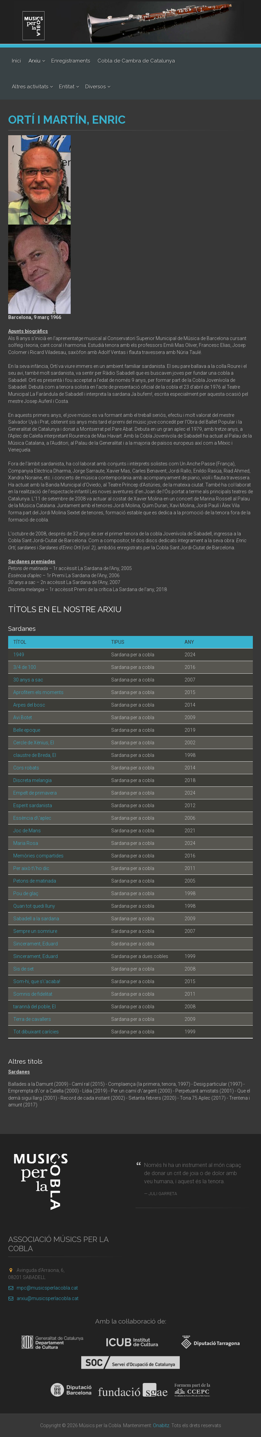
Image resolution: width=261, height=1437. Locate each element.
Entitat (66, 87)
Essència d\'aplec (32, 818)
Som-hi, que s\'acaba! (36, 981)
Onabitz (161, 1425)
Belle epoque (26, 730)
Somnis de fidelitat (32, 994)
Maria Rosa (25, 843)
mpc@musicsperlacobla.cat (43, 1288)
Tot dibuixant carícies (36, 1031)
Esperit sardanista (32, 805)
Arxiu (34, 61)
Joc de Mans (27, 830)
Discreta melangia (32, 780)
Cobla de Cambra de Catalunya (136, 61)
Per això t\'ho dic (31, 868)
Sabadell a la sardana (36, 918)
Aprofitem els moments (38, 692)
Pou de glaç (25, 893)
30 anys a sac (28, 679)
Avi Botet (22, 717)
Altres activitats (30, 87)
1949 (18, 654)
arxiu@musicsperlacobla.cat (43, 1298)
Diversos (95, 87)
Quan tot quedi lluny (34, 906)
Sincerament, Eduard (35, 943)
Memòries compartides (38, 855)
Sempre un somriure (35, 931)
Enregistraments (70, 61)
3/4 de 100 (24, 667)
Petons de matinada (34, 881)
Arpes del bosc (29, 705)
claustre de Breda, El (34, 755)
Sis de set (23, 969)
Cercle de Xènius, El (33, 742)
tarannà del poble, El (34, 1006)
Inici (16, 61)
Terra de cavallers (32, 1019)
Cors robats (26, 767)
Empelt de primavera (35, 793)
